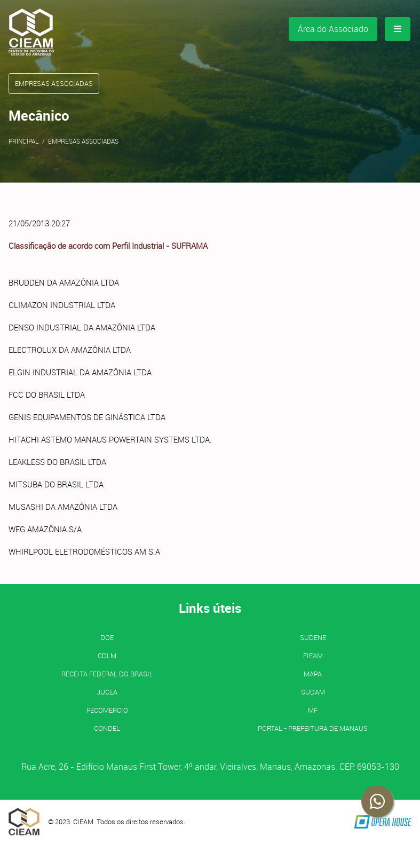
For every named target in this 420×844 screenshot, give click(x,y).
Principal (24, 141)
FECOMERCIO (107, 710)
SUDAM (313, 692)
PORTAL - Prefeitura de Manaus (313, 728)
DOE (107, 637)
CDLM (107, 655)
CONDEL (107, 728)
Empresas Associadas (83, 141)
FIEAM (313, 655)
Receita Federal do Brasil (107, 674)
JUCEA (107, 692)
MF (313, 710)
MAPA (313, 674)
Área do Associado (333, 29)
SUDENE (313, 637)
